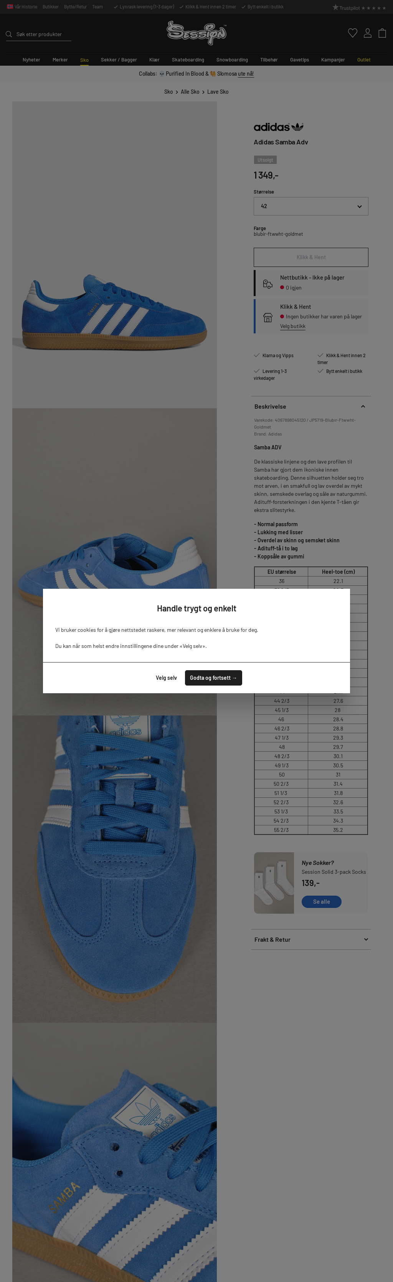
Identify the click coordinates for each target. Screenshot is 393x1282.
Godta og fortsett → (213, 677)
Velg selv (166, 677)
